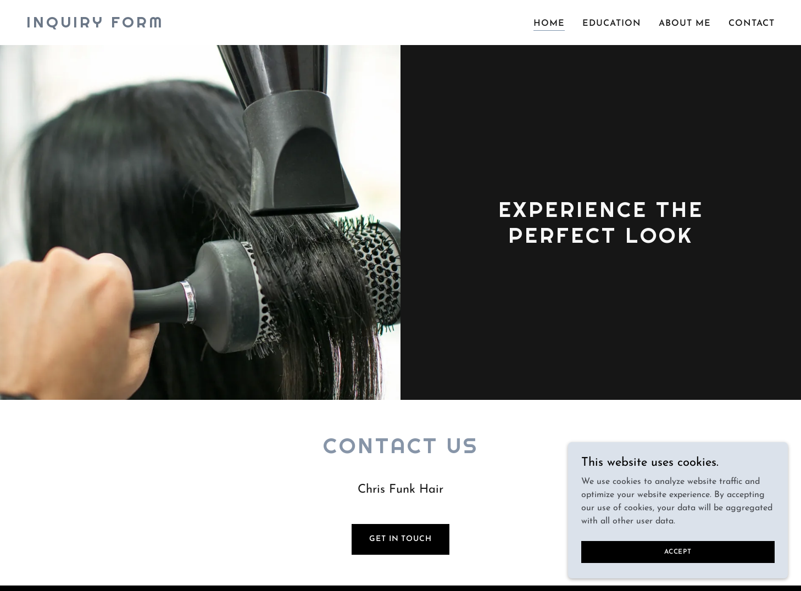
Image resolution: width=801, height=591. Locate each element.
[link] (95, 25)
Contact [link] (751, 23)
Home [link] (549, 23)
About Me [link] (685, 23)
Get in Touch (400, 539)
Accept (678, 551)
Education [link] (611, 23)
